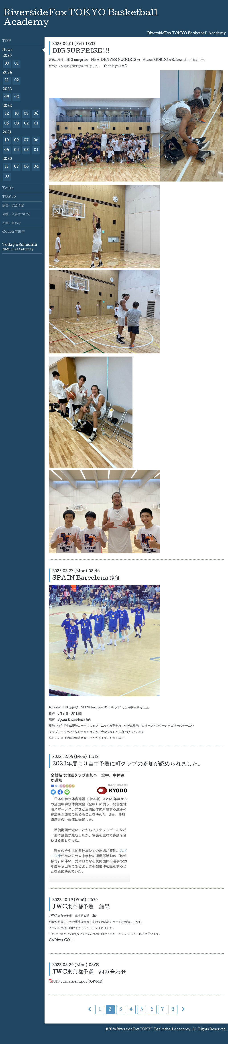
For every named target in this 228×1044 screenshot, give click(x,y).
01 (16, 64)
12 (7, 114)
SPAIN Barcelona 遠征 (86, 578)
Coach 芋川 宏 (13, 232)
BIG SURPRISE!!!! (80, 51)
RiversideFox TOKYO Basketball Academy (153, 1029)
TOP (6, 41)
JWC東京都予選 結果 (81, 907)
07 (26, 140)
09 (6, 97)
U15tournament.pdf (70, 981)
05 (6, 124)
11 (7, 80)
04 (16, 150)
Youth (8, 188)
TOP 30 (9, 197)
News (7, 50)
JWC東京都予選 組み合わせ (89, 972)
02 (16, 80)
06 (36, 114)
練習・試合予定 (13, 206)
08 (26, 114)
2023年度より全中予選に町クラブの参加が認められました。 (127, 764)
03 (6, 64)
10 (16, 114)
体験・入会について (16, 214)
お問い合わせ (11, 223)
